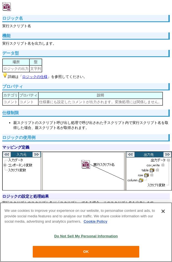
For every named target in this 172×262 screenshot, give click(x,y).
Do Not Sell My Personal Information (86, 236)
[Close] (163, 211)
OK (86, 252)
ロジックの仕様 (34, 77)
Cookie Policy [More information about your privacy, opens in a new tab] (95, 221)
